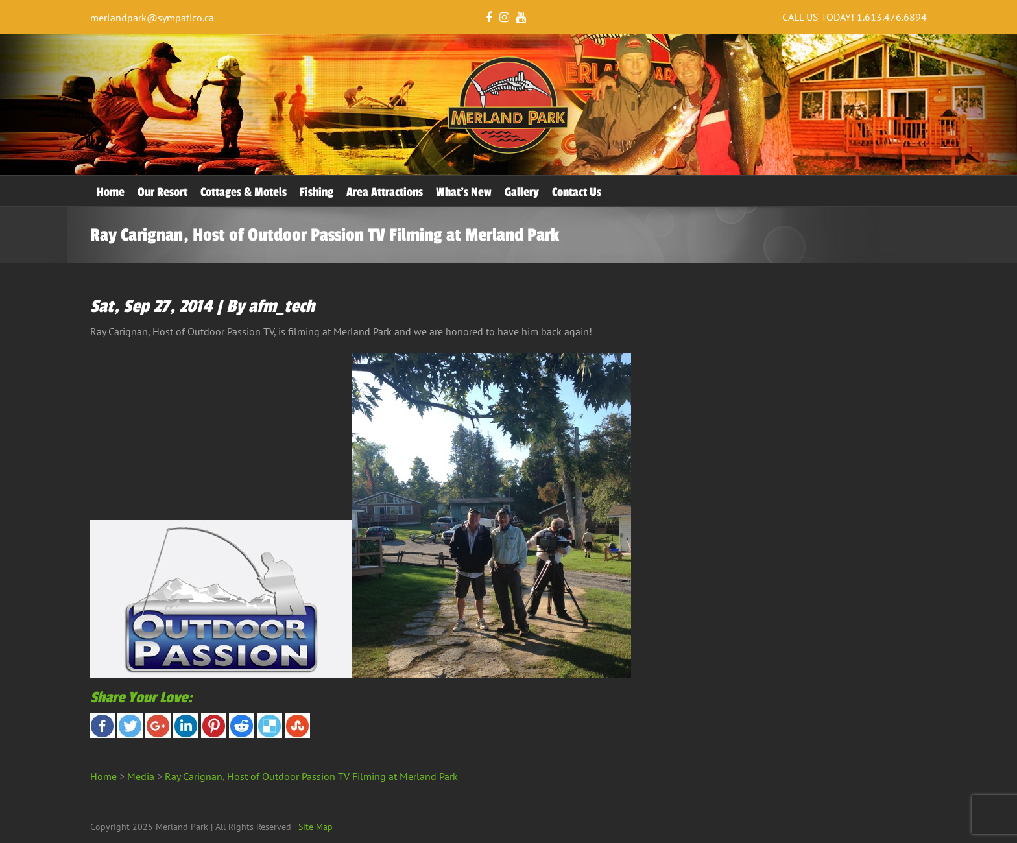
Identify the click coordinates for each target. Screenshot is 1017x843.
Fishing (316, 192)
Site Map (315, 827)
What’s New (464, 192)
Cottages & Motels (243, 192)
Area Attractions (384, 192)
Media (140, 776)
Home (111, 192)
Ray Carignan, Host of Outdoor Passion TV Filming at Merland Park (311, 776)
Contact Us (576, 192)
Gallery (522, 192)
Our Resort (162, 192)
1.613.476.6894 (892, 16)
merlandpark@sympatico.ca (152, 17)
